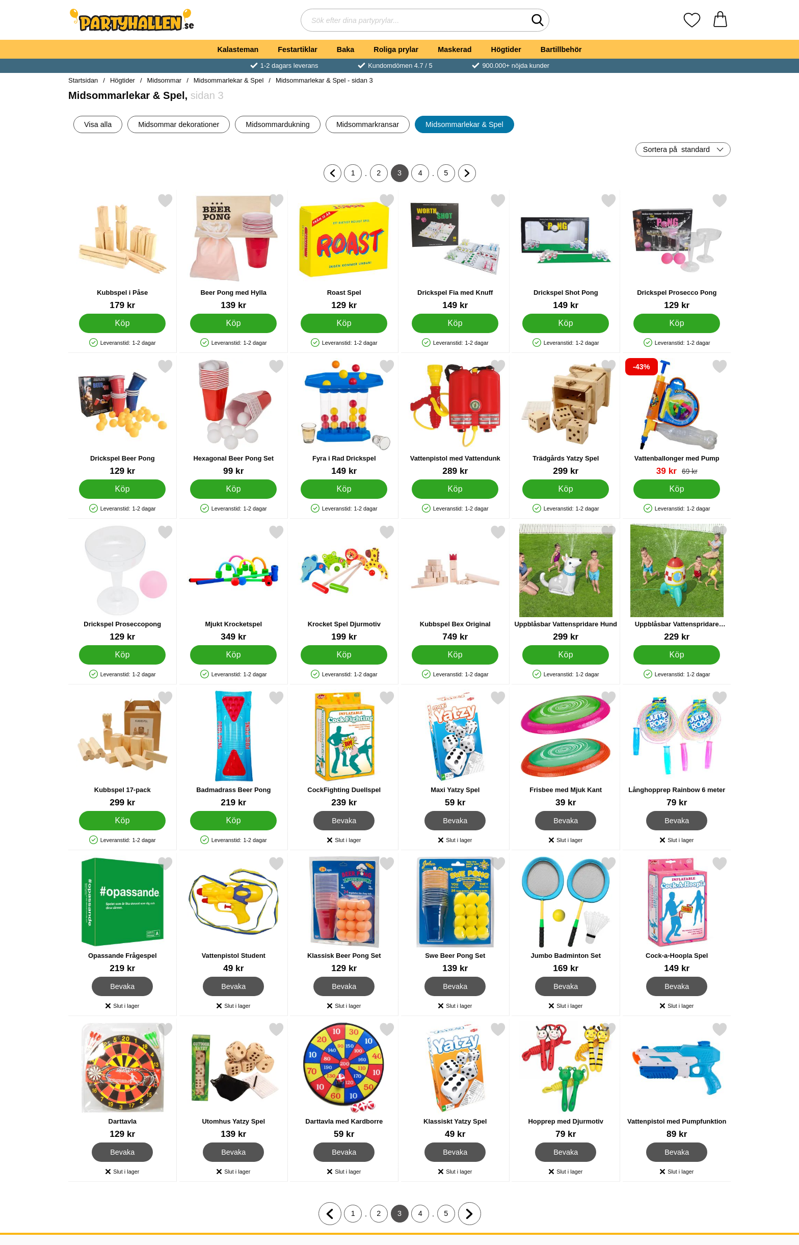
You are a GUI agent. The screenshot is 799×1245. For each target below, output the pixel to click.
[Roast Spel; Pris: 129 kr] (344, 252)
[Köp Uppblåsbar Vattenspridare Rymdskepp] (676, 655)
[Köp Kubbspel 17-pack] (122, 820)
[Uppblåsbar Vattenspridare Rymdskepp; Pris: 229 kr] (677, 583)
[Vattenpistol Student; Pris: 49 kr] (233, 915)
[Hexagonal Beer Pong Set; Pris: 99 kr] (233, 417)
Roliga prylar (396, 49)
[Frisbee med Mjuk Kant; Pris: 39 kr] (566, 749)
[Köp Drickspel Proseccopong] (122, 655)
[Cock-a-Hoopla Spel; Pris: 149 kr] (677, 915)
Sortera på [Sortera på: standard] (676, 149)
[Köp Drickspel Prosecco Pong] (676, 323)
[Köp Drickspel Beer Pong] (122, 489)
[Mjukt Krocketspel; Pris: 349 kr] (233, 583)
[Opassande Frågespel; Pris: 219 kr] (122, 915)
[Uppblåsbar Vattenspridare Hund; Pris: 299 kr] (566, 583)
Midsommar (164, 80)
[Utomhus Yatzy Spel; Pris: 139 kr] (233, 1080)
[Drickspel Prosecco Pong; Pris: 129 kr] (677, 252)
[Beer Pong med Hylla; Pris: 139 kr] (233, 252)
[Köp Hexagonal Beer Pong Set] (233, 489)
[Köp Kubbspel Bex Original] (455, 655)
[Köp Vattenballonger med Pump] (676, 489)
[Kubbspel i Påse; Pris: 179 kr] (122, 252)
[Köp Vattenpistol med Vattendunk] (455, 489)
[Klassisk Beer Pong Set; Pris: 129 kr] (344, 915)
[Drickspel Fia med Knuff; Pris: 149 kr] (455, 252)
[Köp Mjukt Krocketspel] (233, 655)
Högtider (506, 49)
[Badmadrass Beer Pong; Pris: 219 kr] (233, 749)
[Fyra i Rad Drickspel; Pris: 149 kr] (344, 417)
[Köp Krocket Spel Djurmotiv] (344, 655)
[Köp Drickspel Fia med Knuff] (455, 323)
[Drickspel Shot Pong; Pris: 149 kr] (566, 252)
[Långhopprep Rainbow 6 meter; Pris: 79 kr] (677, 749)
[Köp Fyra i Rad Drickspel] (344, 489)
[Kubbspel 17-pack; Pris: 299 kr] (122, 749)
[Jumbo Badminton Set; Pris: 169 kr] (566, 915)
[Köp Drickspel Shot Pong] (565, 323)
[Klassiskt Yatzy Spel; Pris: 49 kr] (455, 1080)
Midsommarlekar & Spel (229, 80)
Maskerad (454, 49)
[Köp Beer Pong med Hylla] (233, 323)
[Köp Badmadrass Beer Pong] (233, 820)
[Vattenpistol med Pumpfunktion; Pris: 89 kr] (677, 1080)
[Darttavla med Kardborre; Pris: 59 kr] (344, 1080)
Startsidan (83, 80)
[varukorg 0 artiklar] (720, 20)
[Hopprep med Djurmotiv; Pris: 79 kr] (566, 1080)
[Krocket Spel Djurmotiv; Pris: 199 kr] (344, 583)
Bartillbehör (561, 49)
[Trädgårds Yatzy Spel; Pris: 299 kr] (566, 417)
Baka (345, 49)
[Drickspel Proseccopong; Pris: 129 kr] (122, 583)
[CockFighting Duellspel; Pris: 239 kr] (344, 749)
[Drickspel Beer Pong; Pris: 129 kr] (122, 417)
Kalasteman (237, 49)
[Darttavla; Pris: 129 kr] (122, 1080)
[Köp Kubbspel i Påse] (122, 323)
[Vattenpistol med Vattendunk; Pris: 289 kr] (455, 417)
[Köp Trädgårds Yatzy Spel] (565, 489)
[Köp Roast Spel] (344, 323)
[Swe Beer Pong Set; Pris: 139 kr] (455, 915)
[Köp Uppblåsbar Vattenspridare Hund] (565, 655)
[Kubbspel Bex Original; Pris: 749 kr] (455, 583)
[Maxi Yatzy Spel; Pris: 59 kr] (455, 749)
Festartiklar (297, 49)
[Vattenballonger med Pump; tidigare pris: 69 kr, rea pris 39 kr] (677, 417)
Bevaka (344, 820)
